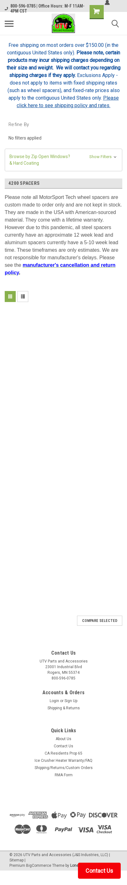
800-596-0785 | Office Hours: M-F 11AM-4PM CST (45, 8)
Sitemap (16, 860)
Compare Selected (99, 620)
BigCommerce (38, 865)
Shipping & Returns (63, 708)
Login (54, 701)
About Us (63, 739)
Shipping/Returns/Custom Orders (64, 768)
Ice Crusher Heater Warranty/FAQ (63, 760)
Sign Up (70, 701)
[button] (63, 160)
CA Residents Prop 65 (63, 753)
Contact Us (63, 746)
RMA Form (64, 775)
